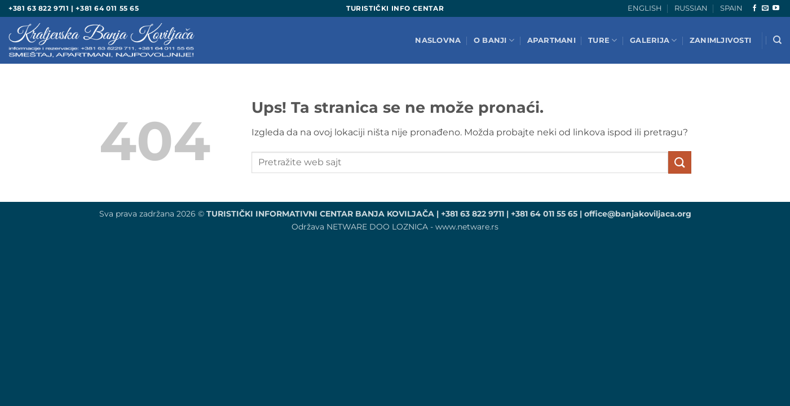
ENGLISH (645, 8)
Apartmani (551, 40)
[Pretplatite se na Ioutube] (776, 8)
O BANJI (494, 40)
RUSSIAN (691, 8)
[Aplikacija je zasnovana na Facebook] (754, 8)
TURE (602, 40)
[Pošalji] (679, 162)
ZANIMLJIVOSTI (720, 40)
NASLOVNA (438, 40)
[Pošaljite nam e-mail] (765, 8)
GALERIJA (653, 40)
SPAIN (731, 8)
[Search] (777, 40)
